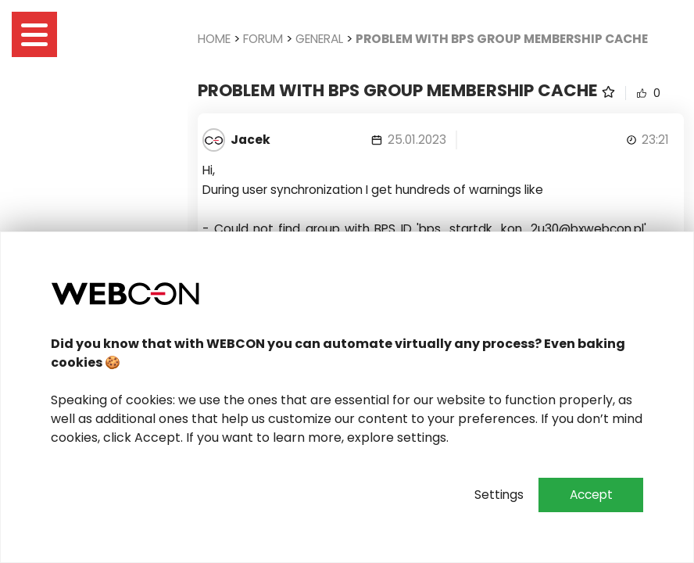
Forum (263, 38)
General (319, 38)
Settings (499, 494)
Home (214, 38)
